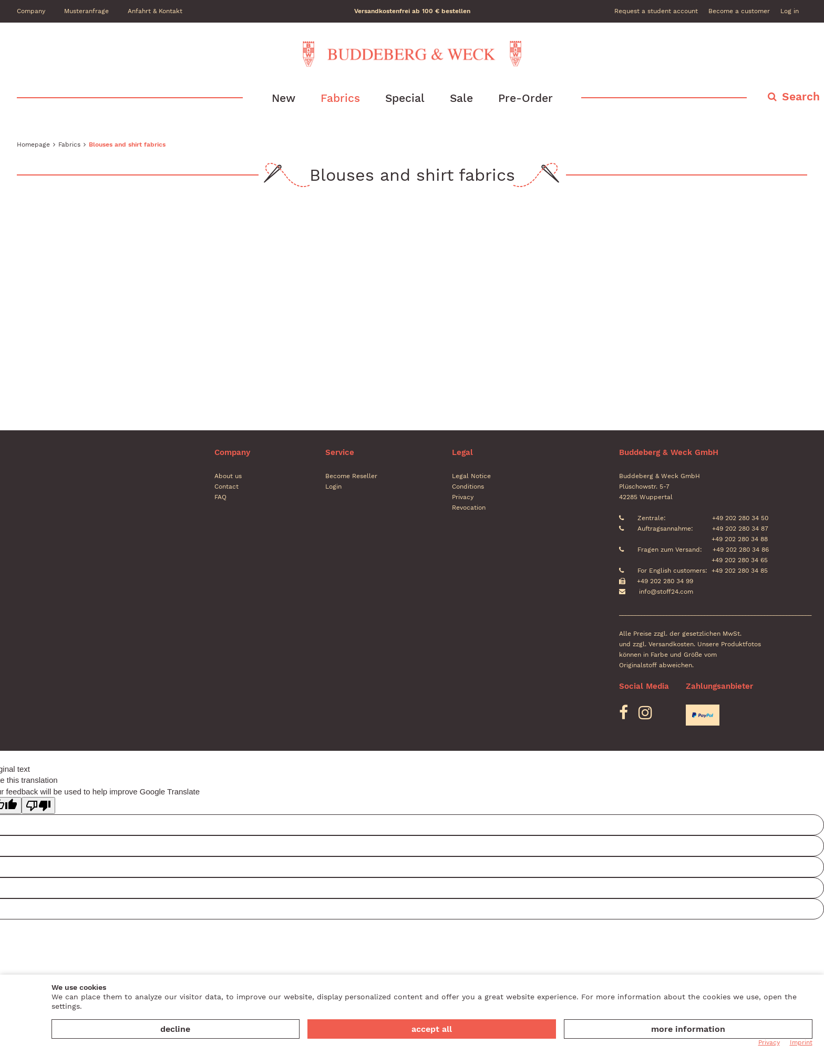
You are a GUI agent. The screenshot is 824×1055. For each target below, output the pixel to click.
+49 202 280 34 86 (739, 549)
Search (801, 96)
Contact (226, 486)
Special (405, 98)
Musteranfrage (86, 11)
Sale (461, 98)
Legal (462, 452)
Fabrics (340, 98)
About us (228, 476)
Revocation (469, 507)
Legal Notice (471, 476)
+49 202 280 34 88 (738, 539)
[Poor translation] (38, 805)
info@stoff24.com (666, 591)
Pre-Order (525, 98)
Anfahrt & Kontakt (155, 11)
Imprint (801, 1042)
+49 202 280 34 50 (739, 518)
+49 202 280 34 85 (739, 570)
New (283, 98)
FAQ (220, 497)
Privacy (462, 497)
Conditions (468, 486)
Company (31, 11)
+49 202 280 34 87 (739, 528)
